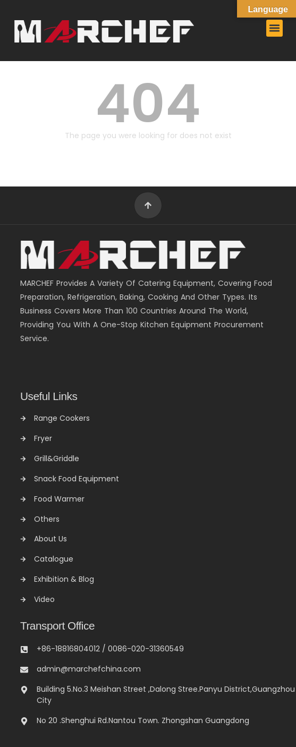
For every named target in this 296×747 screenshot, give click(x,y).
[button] (274, 28)
